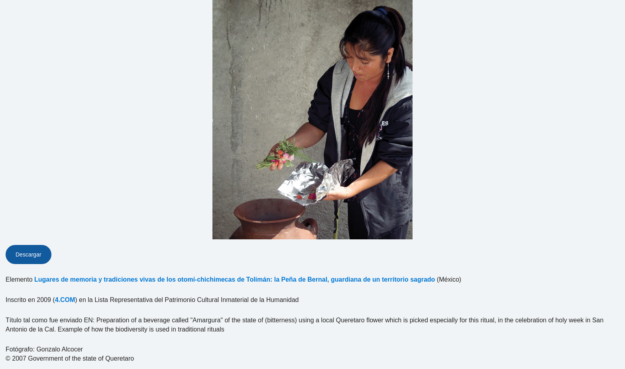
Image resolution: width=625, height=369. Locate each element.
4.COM (65, 299)
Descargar (28, 254)
